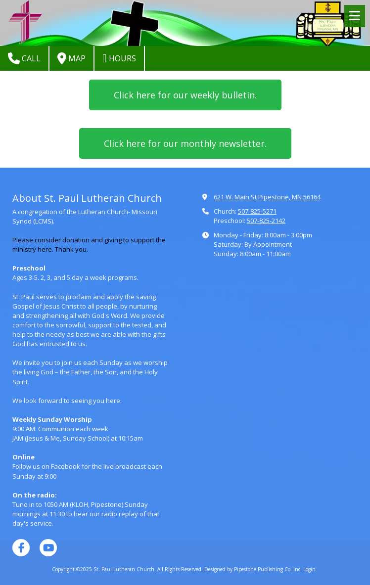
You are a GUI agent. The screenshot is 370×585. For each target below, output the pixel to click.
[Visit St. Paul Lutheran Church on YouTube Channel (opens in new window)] (48, 547)
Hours (119, 58)
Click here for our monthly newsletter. (185, 143)
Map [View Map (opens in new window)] (71, 58)
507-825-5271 (257, 211)
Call (24, 58)
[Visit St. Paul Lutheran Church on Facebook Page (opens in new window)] (21, 547)
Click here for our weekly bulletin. (185, 95)
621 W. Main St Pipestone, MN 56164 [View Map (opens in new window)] (267, 196)
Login (309, 569)
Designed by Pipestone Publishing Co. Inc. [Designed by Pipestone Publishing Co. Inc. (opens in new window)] (253, 569)
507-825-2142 (266, 220)
